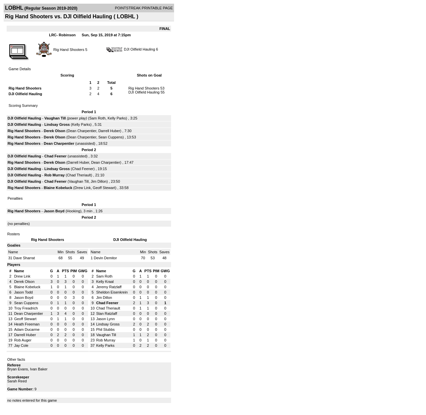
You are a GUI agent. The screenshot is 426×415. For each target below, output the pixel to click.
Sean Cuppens (110, 137)
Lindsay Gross (57, 124)
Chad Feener (55, 156)
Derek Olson (54, 131)
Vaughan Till (55, 118)
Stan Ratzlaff (106, 313)
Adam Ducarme (26, 329)
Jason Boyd (54, 211)
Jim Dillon (99, 181)
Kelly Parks (116, 118)
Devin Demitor (105, 258)
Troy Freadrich (26, 308)
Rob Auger (22, 340)
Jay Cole (21, 345)
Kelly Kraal (105, 282)
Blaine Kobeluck (58, 188)
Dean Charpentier (82, 131)
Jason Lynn (105, 319)
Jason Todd (23, 292)
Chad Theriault (79, 175)
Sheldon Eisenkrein (112, 292)
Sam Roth (97, 118)
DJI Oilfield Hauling (139, 49)
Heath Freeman (26, 324)
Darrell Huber (109, 131)
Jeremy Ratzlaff (108, 287)
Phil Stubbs (105, 329)
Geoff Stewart (104, 188)
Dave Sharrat (24, 258)
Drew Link (83, 188)
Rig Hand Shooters (68, 49)
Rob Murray (54, 175)
